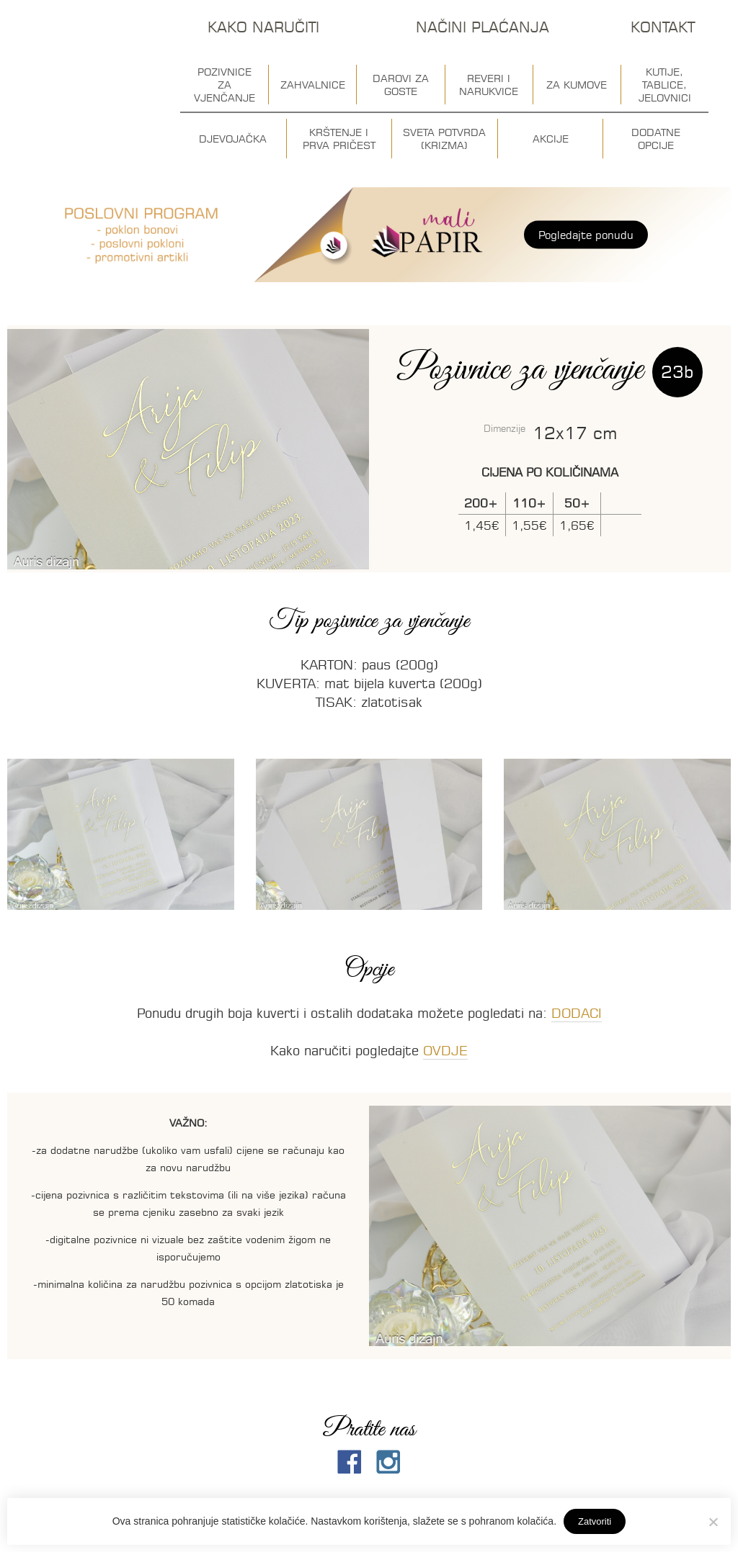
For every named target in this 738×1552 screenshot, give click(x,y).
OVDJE (445, 1050)
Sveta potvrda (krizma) (444, 139)
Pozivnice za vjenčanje (224, 85)
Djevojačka (233, 138)
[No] (713, 1522)
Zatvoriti (594, 1521)
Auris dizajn (81, 77)
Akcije (551, 138)
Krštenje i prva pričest (339, 139)
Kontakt (663, 27)
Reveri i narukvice (488, 85)
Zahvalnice (312, 84)
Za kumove (576, 84)
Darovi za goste (401, 85)
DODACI (576, 1013)
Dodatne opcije (655, 139)
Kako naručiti (263, 27)
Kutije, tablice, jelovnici (665, 85)
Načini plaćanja (482, 27)
